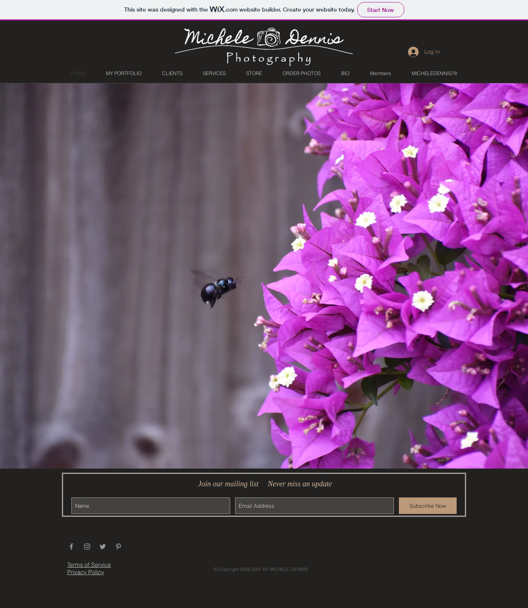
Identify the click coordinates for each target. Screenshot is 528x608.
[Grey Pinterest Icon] (118, 546)
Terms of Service (89, 564)
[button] (124, 73)
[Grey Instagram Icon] (87, 546)
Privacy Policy (85, 572)
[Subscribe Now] (428, 505)
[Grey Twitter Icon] (103, 546)
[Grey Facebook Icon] (71, 546)
